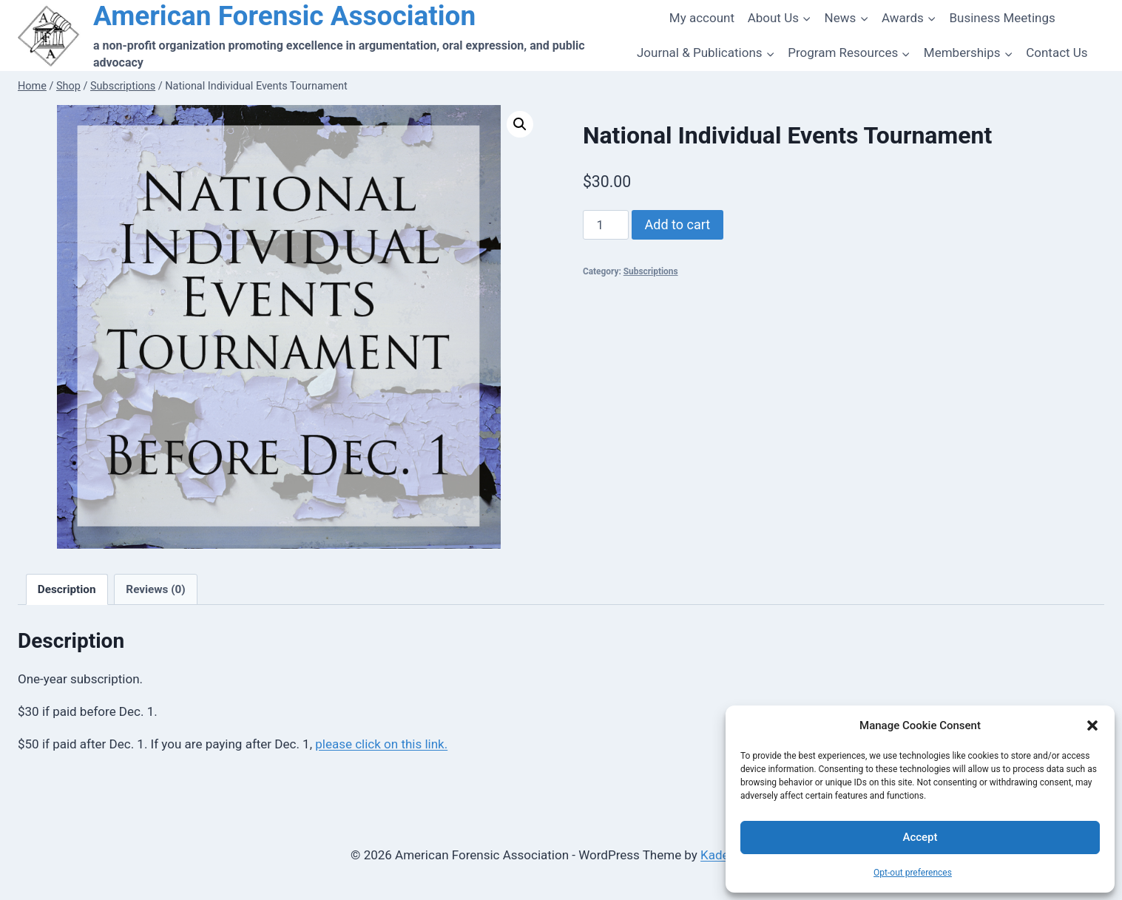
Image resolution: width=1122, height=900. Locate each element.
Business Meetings (1002, 17)
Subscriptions (650, 271)
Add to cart (678, 224)
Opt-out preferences (912, 872)
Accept (919, 837)
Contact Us (1056, 52)
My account (701, 17)
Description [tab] (67, 589)
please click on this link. (381, 744)
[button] (1092, 725)
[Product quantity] (606, 225)
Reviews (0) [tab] (155, 589)
